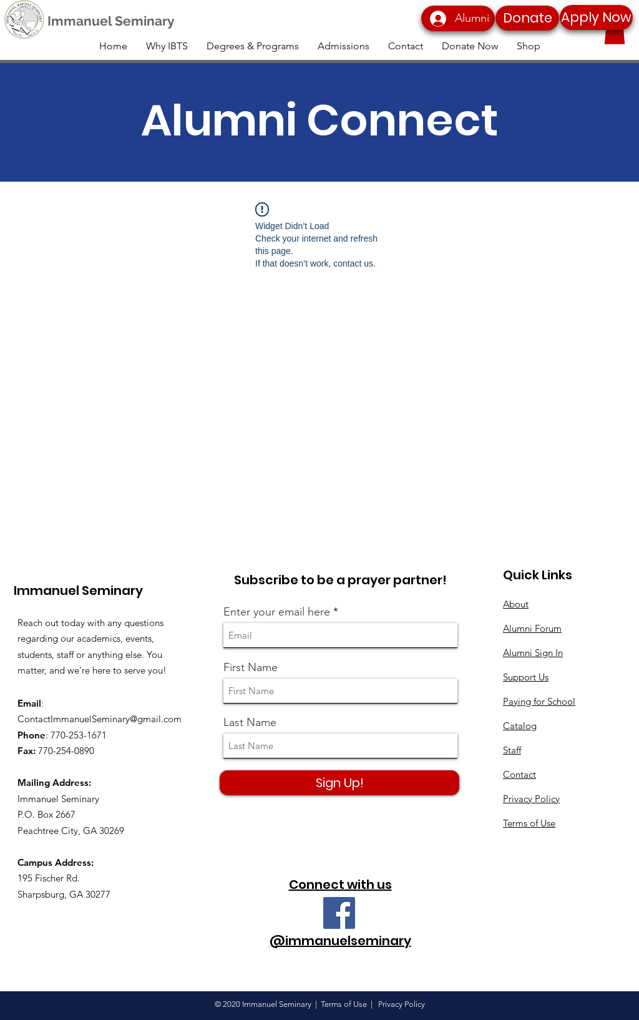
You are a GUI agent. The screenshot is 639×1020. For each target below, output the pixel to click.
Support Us (526, 677)
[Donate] (527, 18)
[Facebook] (339, 913)
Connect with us (340, 884)
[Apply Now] (596, 17)
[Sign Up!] (339, 782)
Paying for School (539, 701)
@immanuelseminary (340, 940)
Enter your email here (276, 611)
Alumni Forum (532, 628)
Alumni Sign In (533, 653)
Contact (519, 774)
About (516, 604)
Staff (512, 750)
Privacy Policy (531, 799)
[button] (614, 31)
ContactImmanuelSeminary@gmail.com (99, 719)
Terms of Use (529, 823)
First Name (250, 667)
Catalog (520, 726)
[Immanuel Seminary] (110, 21)
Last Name (249, 722)
